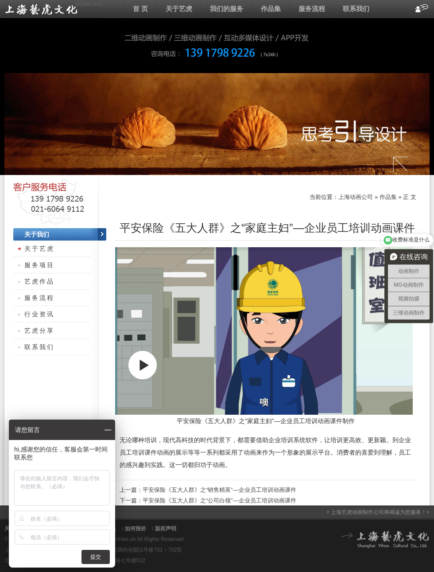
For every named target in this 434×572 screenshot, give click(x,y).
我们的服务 (226, 8)
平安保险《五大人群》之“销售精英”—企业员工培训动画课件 (219, 489)
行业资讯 (39, 314)
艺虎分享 (39, 330)
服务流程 (311, 8)
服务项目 (39, 264)
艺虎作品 (39, 281)
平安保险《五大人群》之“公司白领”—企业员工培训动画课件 (219, 500)
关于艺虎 (179, 8)
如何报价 (135, 528)
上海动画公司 (53, 9)
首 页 (140, 8)
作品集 (271, 8)
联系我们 (356, 8)
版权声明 (165, 528)
